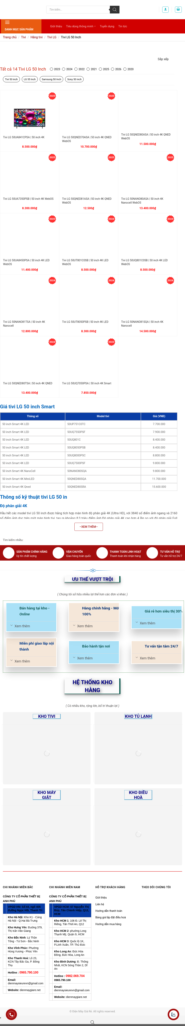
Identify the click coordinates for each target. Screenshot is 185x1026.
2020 (128, 69)
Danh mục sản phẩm (19, 25)
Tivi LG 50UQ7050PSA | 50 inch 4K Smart (86, 383)
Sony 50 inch (74, 79)
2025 (104, 69)
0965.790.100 (28, 972)
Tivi (23, 37)
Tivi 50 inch (11, 79)
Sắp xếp (163, 59)
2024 (67, 69)
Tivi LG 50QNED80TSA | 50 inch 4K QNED (27, 383)
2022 (79, 69)
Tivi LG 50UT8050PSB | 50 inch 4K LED (85, 321)
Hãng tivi (36, 37)
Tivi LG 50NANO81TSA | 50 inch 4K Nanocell (24, 323)
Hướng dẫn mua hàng (108, 924)
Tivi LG (51, 37)
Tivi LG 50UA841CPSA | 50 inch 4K (23, 137)
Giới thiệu (56, 26)
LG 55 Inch (30, 79)
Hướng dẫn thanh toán (108, 910)
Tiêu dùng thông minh (81, 26)
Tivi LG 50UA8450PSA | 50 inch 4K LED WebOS (26, 262)
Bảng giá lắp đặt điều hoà (110, 917)
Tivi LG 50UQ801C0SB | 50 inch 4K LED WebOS (144, 262)
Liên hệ (99, 904)
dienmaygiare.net (30, 990)
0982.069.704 (75, 976)
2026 (116, 69)
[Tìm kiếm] (114, 9)
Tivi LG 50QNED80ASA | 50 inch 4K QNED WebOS (146, 136)
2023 (55, 69)
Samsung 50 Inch (51, 79)
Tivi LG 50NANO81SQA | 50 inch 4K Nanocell (142, 323)
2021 (92, 69)
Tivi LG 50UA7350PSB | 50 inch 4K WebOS (28, 198)
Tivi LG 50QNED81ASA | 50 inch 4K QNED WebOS (86, 200)
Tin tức (122, 26)
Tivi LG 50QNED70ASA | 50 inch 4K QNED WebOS (86, 139)
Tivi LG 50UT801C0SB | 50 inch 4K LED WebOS (85, 262)
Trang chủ (10, 37)
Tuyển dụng (107, 26)
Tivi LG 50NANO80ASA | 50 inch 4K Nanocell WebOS (142, 200)
